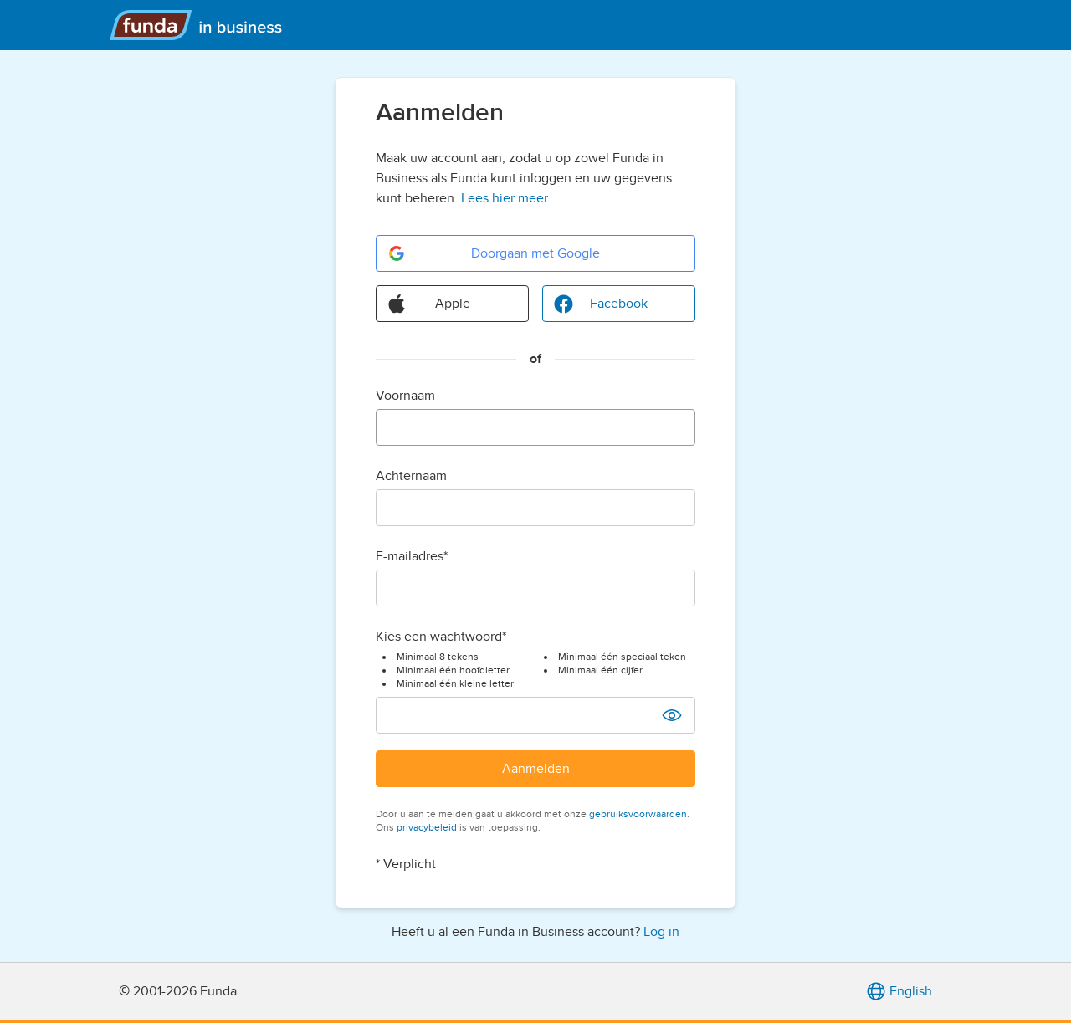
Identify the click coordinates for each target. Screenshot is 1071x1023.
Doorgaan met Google (493, 253)
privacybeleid (427, 827)
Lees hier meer (504, 198)
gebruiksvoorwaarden (638, 814)
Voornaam (405, 395)
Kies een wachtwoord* (441, 636)
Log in (661, 931)
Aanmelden (536, 768)
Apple (428, 304)
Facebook (600, 304)
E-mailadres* (412, 556)
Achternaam (411, 476)
